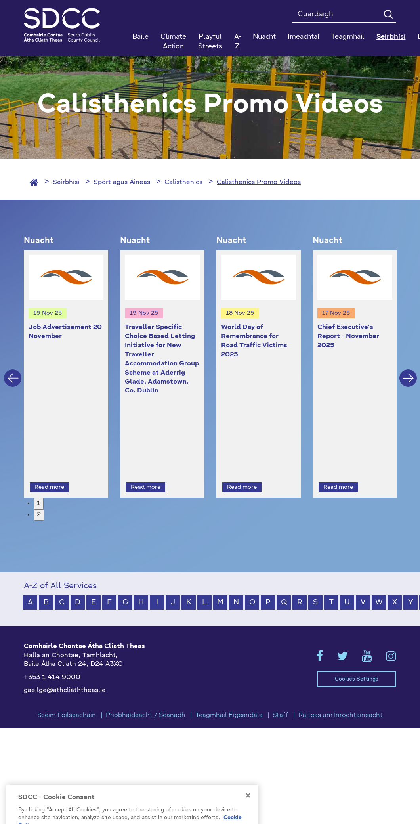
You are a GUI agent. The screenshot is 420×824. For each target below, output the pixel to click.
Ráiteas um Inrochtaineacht (340, 701)
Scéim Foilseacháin (66, 701)
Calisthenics (183, 182)
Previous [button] (12, 371)
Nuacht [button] (264, 37)
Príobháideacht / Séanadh (145, 701)
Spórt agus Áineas (122, 182)
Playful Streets (210, 42)
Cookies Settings (356, 664)
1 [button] (38, 489)
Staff (280, 701)
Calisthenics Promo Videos (259, 182)
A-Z (237, 42)
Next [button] (408, 371)
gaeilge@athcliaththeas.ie (65, 676)
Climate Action (173, 42)
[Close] (248, 810)
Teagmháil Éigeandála (229, 701)
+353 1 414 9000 (52, 663)
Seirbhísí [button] (391, 37)
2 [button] (39, 500)
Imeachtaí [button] (303, 37)
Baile (140, 37)
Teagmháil (348, 37)
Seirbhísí (66, 182)
